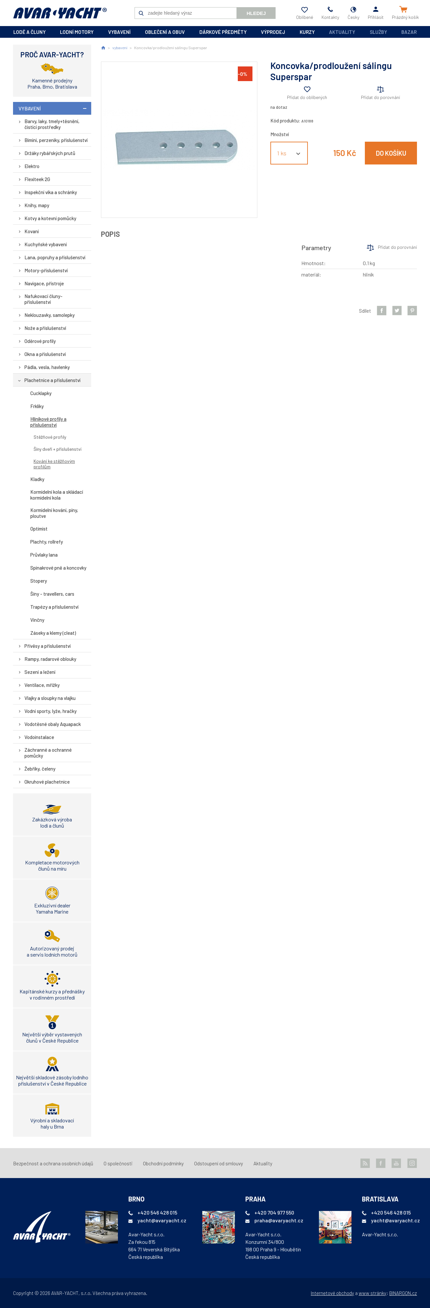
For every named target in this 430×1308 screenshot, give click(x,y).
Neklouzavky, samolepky (49, 315)
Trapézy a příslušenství (54, 607)
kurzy (307, 32)
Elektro (31, 166)
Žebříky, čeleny (39, 769)
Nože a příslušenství (45, 328)
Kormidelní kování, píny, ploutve (54, 513)
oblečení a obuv (165, 32)
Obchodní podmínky (163, 1163)
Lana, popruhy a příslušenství (54, 257)
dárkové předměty (223, 32)
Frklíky (37, 406)
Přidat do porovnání (380, 97)
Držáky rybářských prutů (49, 153)
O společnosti (118, 1163)
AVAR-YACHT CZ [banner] (60, 13)
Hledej (256, 13)
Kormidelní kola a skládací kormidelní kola (56, 495)
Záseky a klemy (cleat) (53, 633)
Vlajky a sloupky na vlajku (50, 698)
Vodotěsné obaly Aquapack (52, 724)
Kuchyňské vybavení (45, 244)
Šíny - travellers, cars (52, 594)
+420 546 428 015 (157, 1212)
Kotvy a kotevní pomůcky (50, 218)
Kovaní (31, 231)
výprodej (273, 32)
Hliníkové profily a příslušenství (48, 422)
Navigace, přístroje (44, 283)
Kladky (37, 479)
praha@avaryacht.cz (278, 1220)
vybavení (119, 32)
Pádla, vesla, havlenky (47, 367)
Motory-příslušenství (46, 270)
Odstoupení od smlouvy (218, 1163)
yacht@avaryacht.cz (161, 1220)
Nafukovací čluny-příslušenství (43, 299)
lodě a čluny (29, 32)
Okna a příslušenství (45, 354)
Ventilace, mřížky (42, 685)
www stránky (372, 1293)
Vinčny (37, 620)
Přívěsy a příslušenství (47, 646)
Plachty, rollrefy (46, 542)
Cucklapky (40, 393)
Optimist (39, 529)
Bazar (409, 32)
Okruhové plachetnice (47, 782)
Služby (378, 32)
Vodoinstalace (39, 737)
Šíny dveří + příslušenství (57, 449)
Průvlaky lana (44, 555)
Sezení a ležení (39, 672)
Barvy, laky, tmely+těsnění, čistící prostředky (51, 124)
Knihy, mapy (36, 205)
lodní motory (76, 32)
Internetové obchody (332, 1293)
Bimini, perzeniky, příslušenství (56, 140)
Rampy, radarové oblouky (50, 659)
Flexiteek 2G (37, 179)
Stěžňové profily (50, 437)
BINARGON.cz (403, 1293)
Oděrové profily (40, 341)
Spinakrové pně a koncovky (58, 568)
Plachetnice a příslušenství (52, 380)
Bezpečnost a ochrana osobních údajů (53, 1163)
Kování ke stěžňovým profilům (54, 463)
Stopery (38, 581)
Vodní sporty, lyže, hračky (50, 711)
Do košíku (391, 153)
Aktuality (342, 32)
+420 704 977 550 (274, 1212)
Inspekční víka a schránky (50, 192)
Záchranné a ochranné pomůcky (48, 753)
